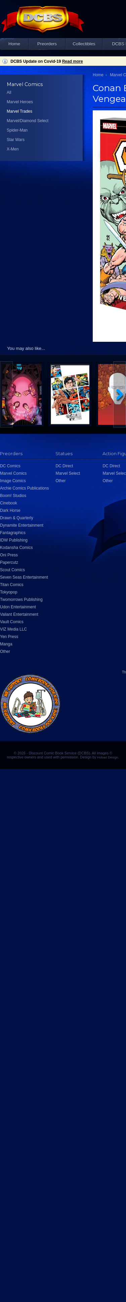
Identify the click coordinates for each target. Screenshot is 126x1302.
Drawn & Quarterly (16, 518)
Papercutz (9, 562)
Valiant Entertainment (19, 614)
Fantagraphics (13, 532)
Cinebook (8, 503)
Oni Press (9, 555)
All (9, 92)
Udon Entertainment (18, 607)
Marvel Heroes (20, 102)
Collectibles (84, 43)
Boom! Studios (13, 495)
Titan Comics (12, 584)
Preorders (47, 43)
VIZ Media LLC (13, 629)
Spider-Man (17, 130)
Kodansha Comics (16, 547)
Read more (72, 61)
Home (14, 43)
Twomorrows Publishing (21, 599)
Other (5, 651)
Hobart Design (107, 757)
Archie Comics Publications (24, 488)
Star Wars (16, 139)
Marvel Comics (13, 473)
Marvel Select (67, 473)
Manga (6, 644)
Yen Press (9, 636)
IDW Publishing (14, 540)
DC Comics (10, 466)
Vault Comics (12, 621)
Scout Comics (12, 569)
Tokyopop (8, 592)
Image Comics (13, 480)
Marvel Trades (19, 111)
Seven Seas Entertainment (24, 577)
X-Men (12, 149)
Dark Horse (10, 510)
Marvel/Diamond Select (27, 120)
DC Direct (64, 466)
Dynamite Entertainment (21, 525)
